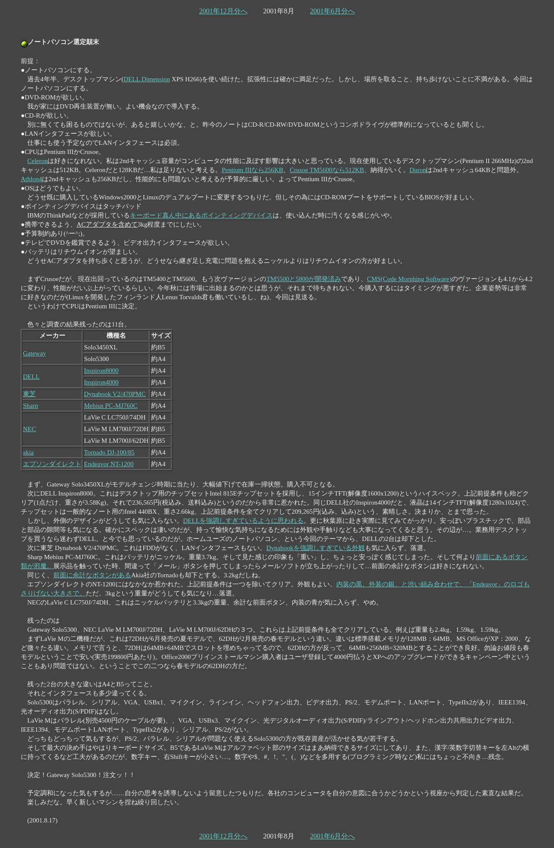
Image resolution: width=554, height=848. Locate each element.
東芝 (29, 393)
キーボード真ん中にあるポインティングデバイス (201, 215)
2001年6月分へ (332, 11)
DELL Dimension (147, 79)
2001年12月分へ (223, 11)
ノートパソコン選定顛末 (63, 41)
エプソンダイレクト (52, 464)
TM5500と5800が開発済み (304, 278)
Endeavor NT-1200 (109, 464)
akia (28, 452)
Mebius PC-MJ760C (111, 405)
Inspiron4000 (101, 382)
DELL (31, 376)
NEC (29, 429)
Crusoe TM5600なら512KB (327, 169)
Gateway (34, 353)
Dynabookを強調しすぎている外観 (315, 547)
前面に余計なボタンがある (92, 575)
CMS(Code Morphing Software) (409, 278)
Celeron (37, 160)
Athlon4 (31, 179)
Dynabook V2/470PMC (115, 393)
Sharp (30, 405)
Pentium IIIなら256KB (252, 169)
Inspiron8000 (101, 370)
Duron (417, 169)
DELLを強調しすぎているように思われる (243, 520)
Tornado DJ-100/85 (109, 452)
